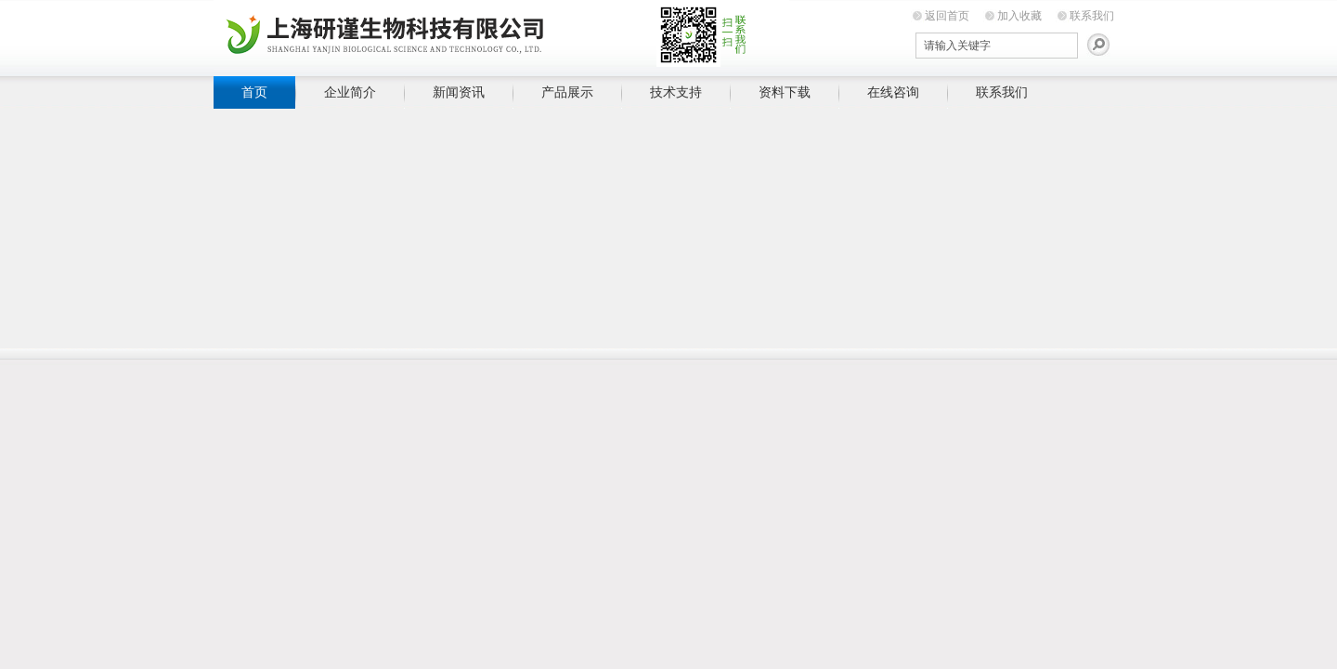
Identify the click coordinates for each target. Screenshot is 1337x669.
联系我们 (1092, 15)
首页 (254, 92)
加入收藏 (1019, 15)
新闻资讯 (459, 92)
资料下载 (785, 92)
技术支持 (676, 92)
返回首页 (947, 15)
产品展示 (567, 92)
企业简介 (350, 92)
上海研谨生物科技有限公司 (501, 35)
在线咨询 (893, 92)
